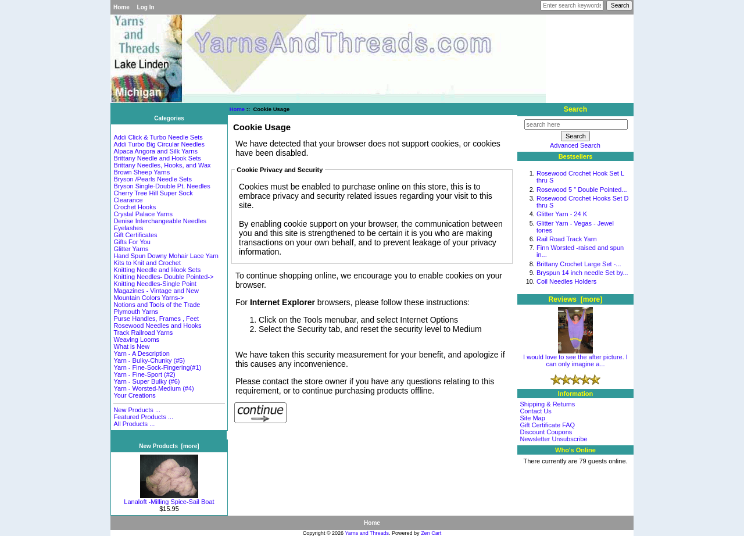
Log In (146, 7)
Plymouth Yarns (135, 311)
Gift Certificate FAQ (547, 424)
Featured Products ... (143, 416)
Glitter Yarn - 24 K (561, 213)
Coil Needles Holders (566, 281)
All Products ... (134, 423)
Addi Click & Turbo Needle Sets (157, 137)
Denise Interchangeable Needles (159, 220)
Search (575, 109)
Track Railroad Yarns (143, 332)
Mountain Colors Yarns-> (148, 297)
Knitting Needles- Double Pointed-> (163, 276)
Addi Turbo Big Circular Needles (159, 144)
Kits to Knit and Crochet (147, 262)
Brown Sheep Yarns (141, 172)
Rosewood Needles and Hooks (157, 325)
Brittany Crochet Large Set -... (578, 263)
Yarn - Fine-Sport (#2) (144, 374)
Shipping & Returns (547, 404)
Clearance (127, 199)
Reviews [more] (576, 299)
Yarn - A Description (141, 353)
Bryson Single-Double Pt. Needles (161, 186)
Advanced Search (575, 145)
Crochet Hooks (134, 206)
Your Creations (134, 395)
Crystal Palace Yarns (143, 213)
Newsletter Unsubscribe (553, 438)
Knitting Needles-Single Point (154, 283)
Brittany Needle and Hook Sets (157, 158)
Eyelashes (128, 227)
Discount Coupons (546, 431)
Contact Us (535, 411)
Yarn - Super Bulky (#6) (146, 381)
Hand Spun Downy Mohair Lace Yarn (166, 255)
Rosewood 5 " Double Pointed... (581, 189)
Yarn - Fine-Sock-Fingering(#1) (157, 367)
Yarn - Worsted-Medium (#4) (153, 388)
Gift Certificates (135, 234)
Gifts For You (132, 241)
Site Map (532, 417)
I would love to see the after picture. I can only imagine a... (575, 357)
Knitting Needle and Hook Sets (157, 269)
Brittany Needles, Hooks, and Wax (161, 165)
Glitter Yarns (130, 248)
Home (121, 7)
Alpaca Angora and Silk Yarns (155, 151)
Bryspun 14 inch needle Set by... (582, 272)
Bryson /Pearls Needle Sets (152, 179)
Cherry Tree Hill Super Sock (152, 193)
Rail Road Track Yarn (566, 238)
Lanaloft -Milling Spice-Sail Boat (169, 498)
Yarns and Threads (367, 533)
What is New (131, 346)
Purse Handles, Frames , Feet (156, 318)
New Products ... (136, 409)
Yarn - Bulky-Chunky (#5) (149, 360)
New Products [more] (169, 446)
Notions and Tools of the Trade (156, 304)
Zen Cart (431, 533)
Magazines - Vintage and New (156, 290)
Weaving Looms (136, 339)
